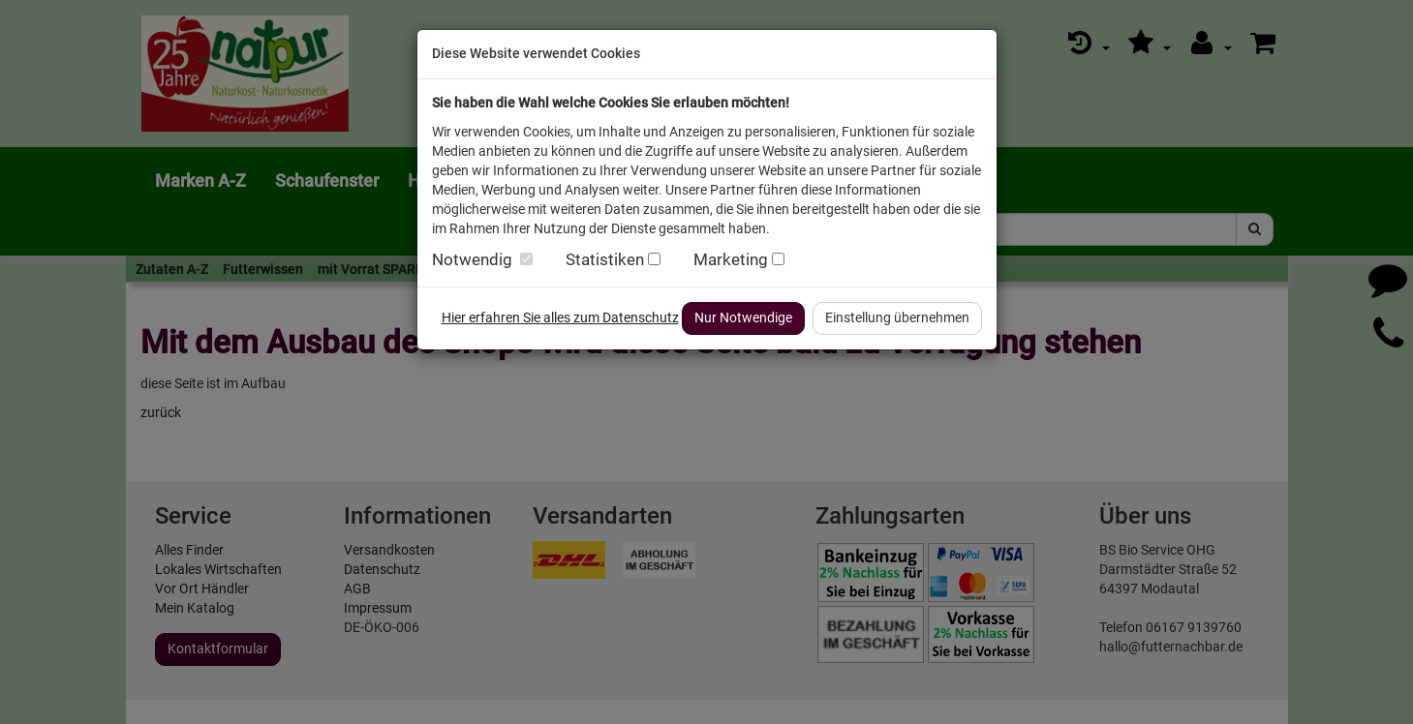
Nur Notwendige (743, 317)
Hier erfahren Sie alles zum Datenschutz (560, 317)
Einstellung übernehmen (897, 317)
